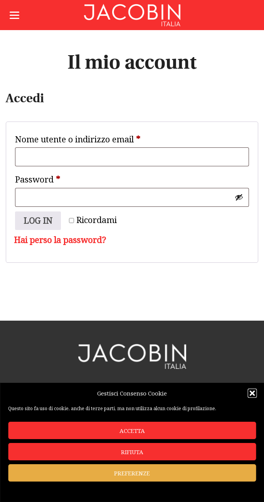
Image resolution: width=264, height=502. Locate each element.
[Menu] (14, 14)
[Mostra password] (239, 197)
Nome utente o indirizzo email (95, 138)
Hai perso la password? (60, 239)
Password (54, 178)
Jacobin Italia (132, 15)
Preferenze (132, 473)
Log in (38, 220)
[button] (252, 393)
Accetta (132, 430)
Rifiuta (132, 452)
